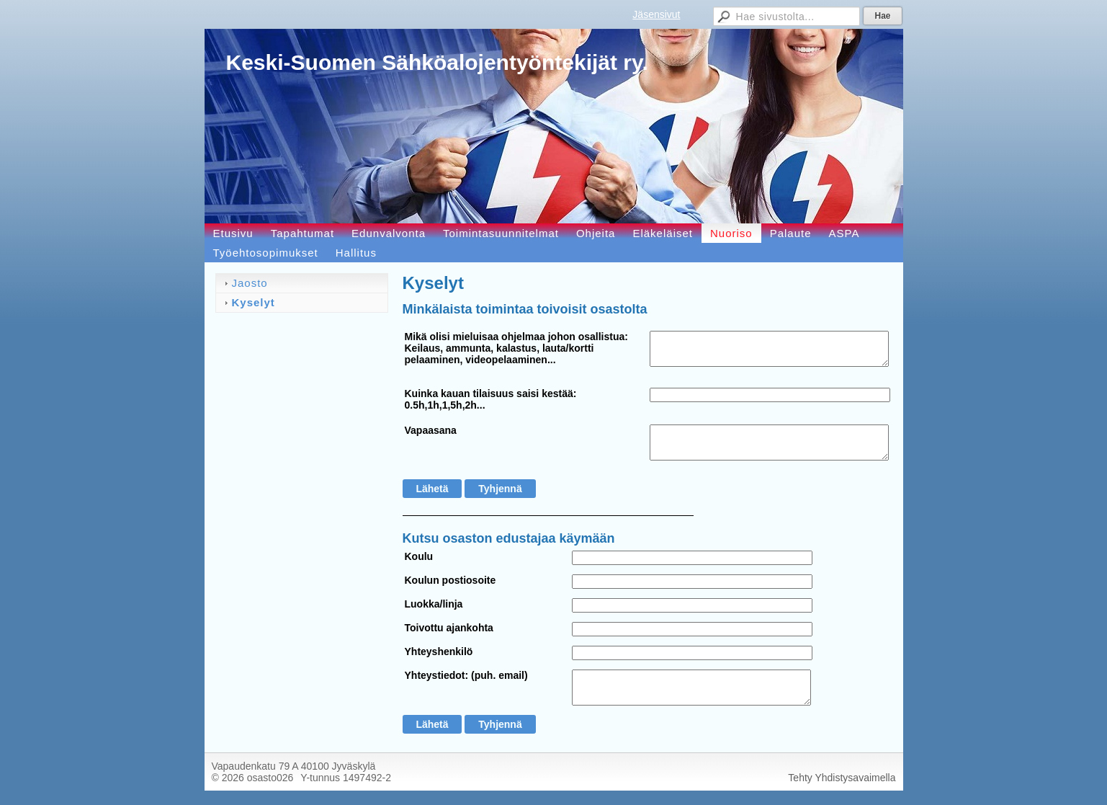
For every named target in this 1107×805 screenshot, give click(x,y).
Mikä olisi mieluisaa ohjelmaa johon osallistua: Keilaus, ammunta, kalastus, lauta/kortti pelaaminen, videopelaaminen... (516, 348)
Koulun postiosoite (450, 580)
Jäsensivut (656, 14)
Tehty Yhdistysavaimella (841, 777)
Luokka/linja (434, 604)
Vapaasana (431, 430)
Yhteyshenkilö (439, 651)
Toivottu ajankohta (449, 627)
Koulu (419, 556)
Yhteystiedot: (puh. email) (466, 675)
